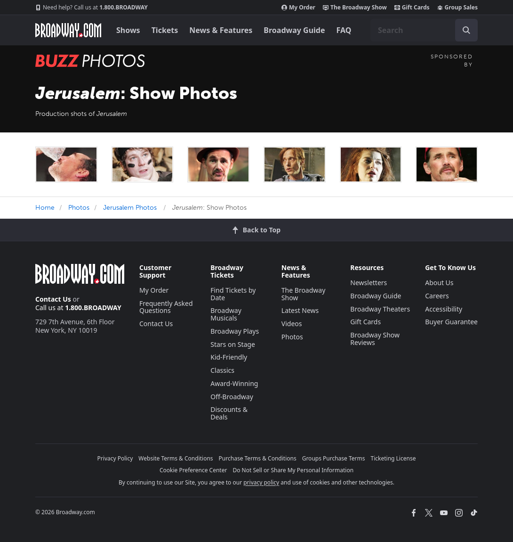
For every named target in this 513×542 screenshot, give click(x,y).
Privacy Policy (115, 458)
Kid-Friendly (228, 357)
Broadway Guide (294, 30)
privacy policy (261, 482)
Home (45, 208)
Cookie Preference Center (193, 470)
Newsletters (368, 282)
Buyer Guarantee (451, 321)
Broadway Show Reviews (375, 338)
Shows (128, 30)
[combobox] (424, 30)
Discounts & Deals (229, 413)
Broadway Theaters (380, 308)
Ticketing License (393, 458)
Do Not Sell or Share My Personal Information (292, 470)
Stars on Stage (232, 344)
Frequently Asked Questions (166, 307)
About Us (439, 282)
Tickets (165, 30)
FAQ (344, 30)
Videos (291, 323)
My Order (298, 7)
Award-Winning (234, 383)
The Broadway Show (355, 7)
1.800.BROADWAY (91, 7)
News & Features (220, 30)
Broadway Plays (234, 331)
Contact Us (53, 299)
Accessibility (443, 308)
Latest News (300, 310)
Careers (437, 295)
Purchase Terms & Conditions (258, 458)
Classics (222, 370)
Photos (78, 208)
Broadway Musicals (225, 314)
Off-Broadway (231, 396)
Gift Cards (412, 7)
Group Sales (457, 7)
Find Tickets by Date (233, 294)
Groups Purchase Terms (333, 458)
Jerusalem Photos (130, 208)
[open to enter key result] (466, 30)
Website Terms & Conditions (175, 458)
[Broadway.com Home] (68, 30)
